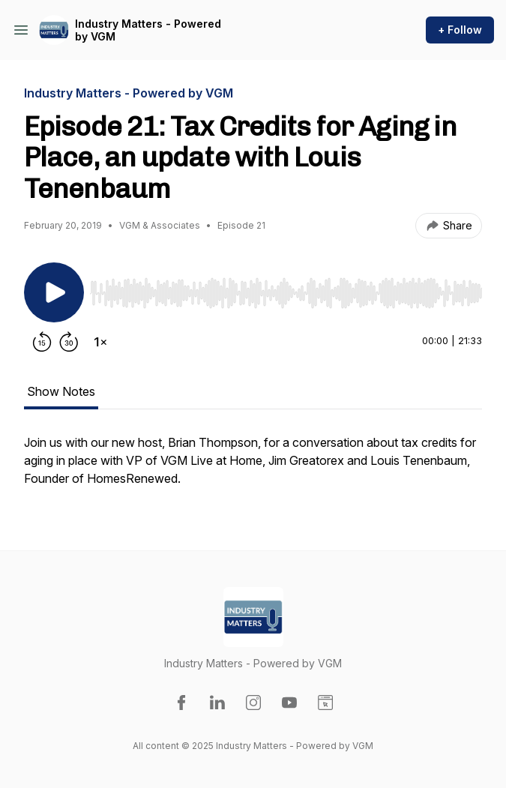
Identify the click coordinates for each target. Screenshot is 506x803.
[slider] (286, 293)
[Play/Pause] (54, 292)
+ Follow (460, 29)
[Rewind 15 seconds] (41, 341)
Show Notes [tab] (61, 391)
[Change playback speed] (100, 341)
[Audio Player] (286, 288)
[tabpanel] (253, 467)
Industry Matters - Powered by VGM (148, 30)
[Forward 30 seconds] (68, 341)
